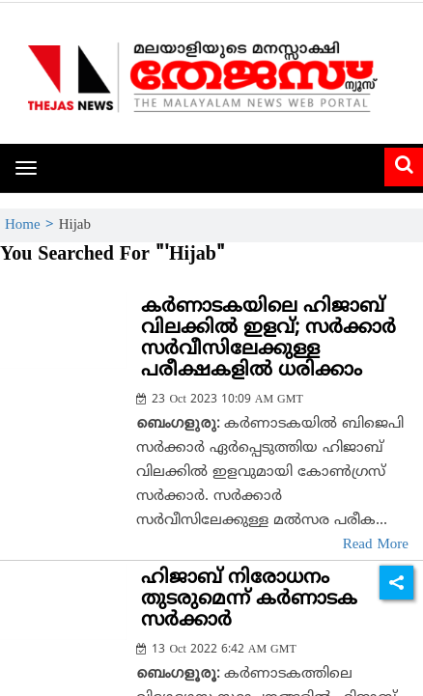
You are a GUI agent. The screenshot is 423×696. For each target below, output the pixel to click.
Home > (32, 225)
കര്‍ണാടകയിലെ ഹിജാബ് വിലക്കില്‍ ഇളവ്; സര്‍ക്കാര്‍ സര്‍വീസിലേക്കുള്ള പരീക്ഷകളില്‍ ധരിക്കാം (268, 339)
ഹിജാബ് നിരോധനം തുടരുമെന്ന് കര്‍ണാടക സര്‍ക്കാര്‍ (249, 600)
